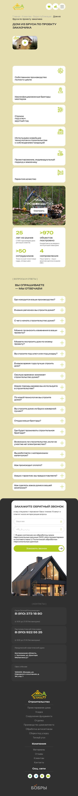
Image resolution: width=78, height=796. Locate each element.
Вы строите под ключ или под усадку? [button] (36, 353)
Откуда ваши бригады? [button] (27, 420)
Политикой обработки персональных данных (35, 540)
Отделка (39, 720)
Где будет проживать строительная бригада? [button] (34, 431)
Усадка (39, 712)
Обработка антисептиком (39, 729)
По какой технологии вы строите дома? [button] (32, 398)
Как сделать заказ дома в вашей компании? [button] (33, 486)
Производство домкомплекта (39, 724)
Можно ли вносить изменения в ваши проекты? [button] (35, 331)
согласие (27, 535)
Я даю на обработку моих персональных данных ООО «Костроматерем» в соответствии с (39, 538)
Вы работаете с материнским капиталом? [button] (31, 454)
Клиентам (26, 16)
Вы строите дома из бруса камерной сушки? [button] (35, 409)
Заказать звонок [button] (36, 548)
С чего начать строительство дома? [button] (34, 320)
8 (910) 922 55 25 (28, 632)
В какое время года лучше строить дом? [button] (34, 364)
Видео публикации (42, 16)
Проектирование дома (39, 707)
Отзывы (39, 754)
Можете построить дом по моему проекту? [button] (33, 342)
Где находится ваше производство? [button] (34, 299)
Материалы (39, 749)
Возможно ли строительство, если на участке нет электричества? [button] (35, 443)
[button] (62, 6)
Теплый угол (39, 737)
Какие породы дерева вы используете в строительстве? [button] (36, 387)
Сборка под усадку (39, 733)
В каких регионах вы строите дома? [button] (34, 310)
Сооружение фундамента (39, 716)
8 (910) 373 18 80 (28, 613)
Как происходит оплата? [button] (28, 465)
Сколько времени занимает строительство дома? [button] (30, 375)
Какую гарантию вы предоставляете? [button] (35, 475)
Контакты (39, 762)
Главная (16, 16)
